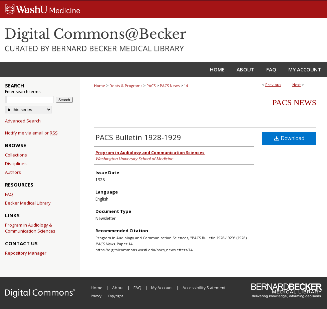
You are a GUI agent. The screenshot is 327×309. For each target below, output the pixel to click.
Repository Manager (25, 253)
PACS (150, 85)
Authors (13, 172)
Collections (16, 155)
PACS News (170, 85)
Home (99, 85)
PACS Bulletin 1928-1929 (138, 137)
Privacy (96, 296)
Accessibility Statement (204, 288)
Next (296, 84)
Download (289, 138)
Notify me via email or (31, 133)
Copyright (115, 296)
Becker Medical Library (28, 203)
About (118, 288)
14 (186, 85)
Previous (273, 84)
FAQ (9, 194)
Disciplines (16, 164)
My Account (162, 288)
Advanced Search (23, 121)
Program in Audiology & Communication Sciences (30, 228)
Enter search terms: (23, 91)
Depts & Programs (125, 85)
